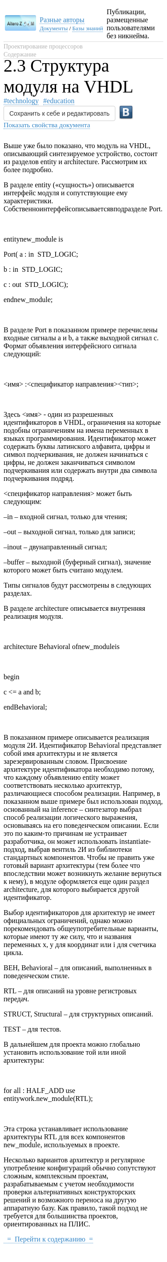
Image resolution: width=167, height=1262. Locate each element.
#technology (21, 101)
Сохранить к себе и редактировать (59, 113)
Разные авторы (62, 20)
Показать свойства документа (47, 125)
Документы (54, 28)
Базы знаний (87, 28)
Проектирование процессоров (43, 46)
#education (58, 101)
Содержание (20, 54)
